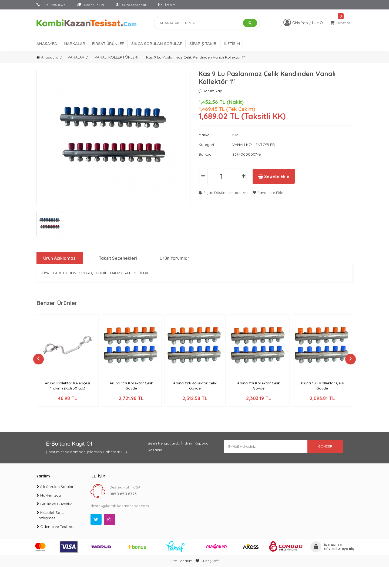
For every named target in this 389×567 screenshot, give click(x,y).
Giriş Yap (300, 23)
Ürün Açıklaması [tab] (59, 258)
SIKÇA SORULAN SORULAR (157, 43)
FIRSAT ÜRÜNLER (108, 43)
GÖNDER (324, 447)
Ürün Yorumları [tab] (175, 258)
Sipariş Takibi (90, 5)
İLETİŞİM (232, 43)
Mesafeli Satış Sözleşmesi (50, 515)
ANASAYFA (46, 43)
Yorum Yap (210, 90)
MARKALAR (74, 43)
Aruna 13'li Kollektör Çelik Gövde (131, 386)
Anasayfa (47, 57)
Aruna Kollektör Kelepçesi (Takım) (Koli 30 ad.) (67, 386)
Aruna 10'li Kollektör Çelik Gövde (322, 386)
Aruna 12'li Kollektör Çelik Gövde (195, 386)
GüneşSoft (207, 560)
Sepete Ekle (275, 176)
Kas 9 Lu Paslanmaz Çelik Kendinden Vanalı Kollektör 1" (195, 57)
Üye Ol (318, 23)
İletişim (167, 5)
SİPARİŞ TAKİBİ (203, 43)
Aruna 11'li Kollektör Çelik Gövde (258, 386)
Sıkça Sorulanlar (131, 5)
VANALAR (76, 57)
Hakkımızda (48, 495)
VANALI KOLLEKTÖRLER (116, 57)
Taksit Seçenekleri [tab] (118, 258)
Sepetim (340, 22)
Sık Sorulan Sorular (54, 486)
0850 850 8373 (50, 5)
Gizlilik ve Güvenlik (54, 503)
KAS (235, 134)
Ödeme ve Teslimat (55, 526)
